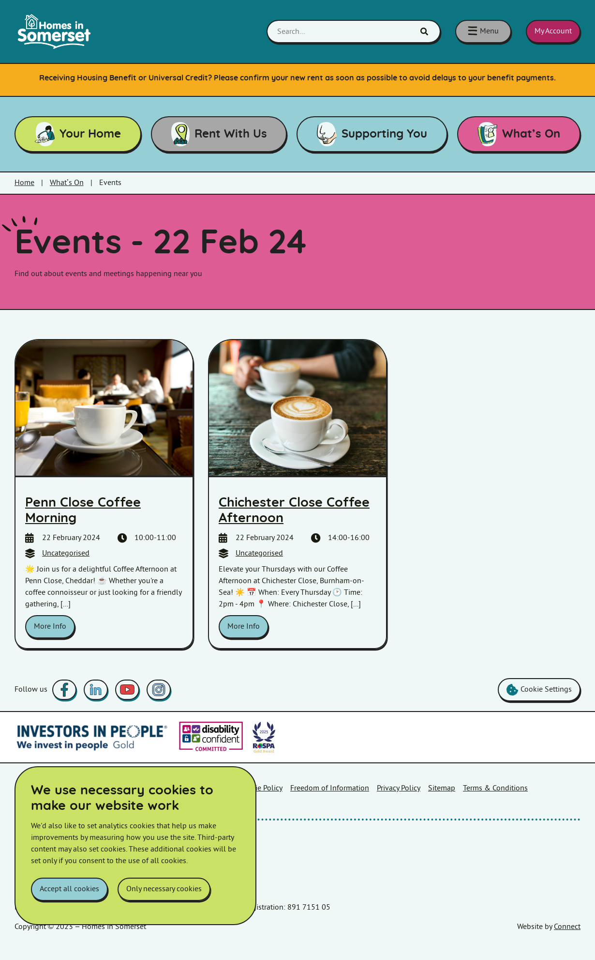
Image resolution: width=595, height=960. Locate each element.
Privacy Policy (398, 788)
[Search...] (354, 31)
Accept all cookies (69, 889)
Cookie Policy (261, 788)
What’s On (519, 134)
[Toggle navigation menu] (483, 31)
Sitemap (441, 788)
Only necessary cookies (164, 889)
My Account (553, 31)
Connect (567, 927)
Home (24, 183)
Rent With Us (219, 134)
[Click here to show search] (424, 31)
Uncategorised (65, 553)
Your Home (78, 134)
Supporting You (372, 134)
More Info (50, 626)
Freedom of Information (329, 788)
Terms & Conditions (495, 788)
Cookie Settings (539, 690)
